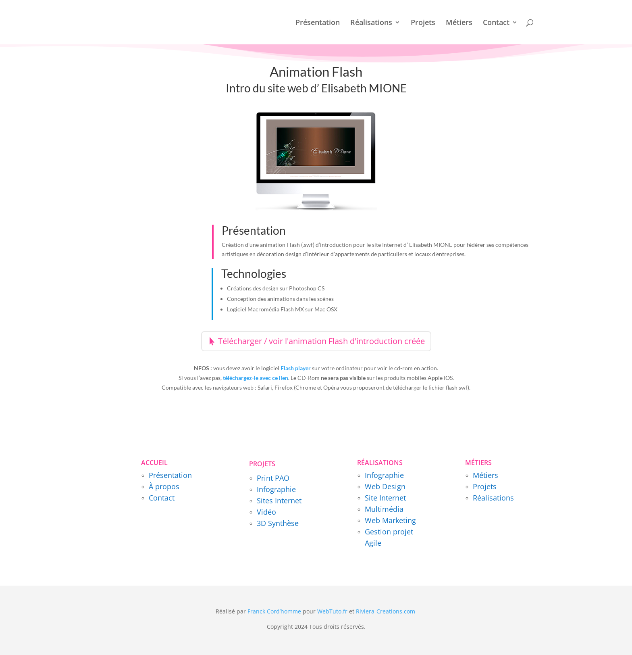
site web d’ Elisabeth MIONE (337, 88)
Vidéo (266, 512)
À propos (164, 486)
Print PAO (273, 478)
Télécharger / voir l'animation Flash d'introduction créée (321, 341)
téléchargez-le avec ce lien (255, 377)
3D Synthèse (278, 523)
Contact (496, 23)
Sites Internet (279, 500)
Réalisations (371, 23)
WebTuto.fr (332, 611)
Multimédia (384, 509)
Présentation (317, 23)
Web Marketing (390, 520)
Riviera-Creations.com (385, 611)
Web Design (385, 486)
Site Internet (385, 498)
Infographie (276, 489)
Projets (423, 23)
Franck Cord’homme (274, 611)
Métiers (459, 23)
